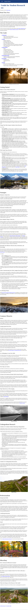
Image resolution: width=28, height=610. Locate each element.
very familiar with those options (5, 576)
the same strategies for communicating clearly (15, 350)
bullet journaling (18, 235)
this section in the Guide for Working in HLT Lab (8, 292)
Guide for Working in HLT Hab (14, 29)
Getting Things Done (12, 235)
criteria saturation (6, 396)
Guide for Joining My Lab (21, 28)
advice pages (8, 10)
